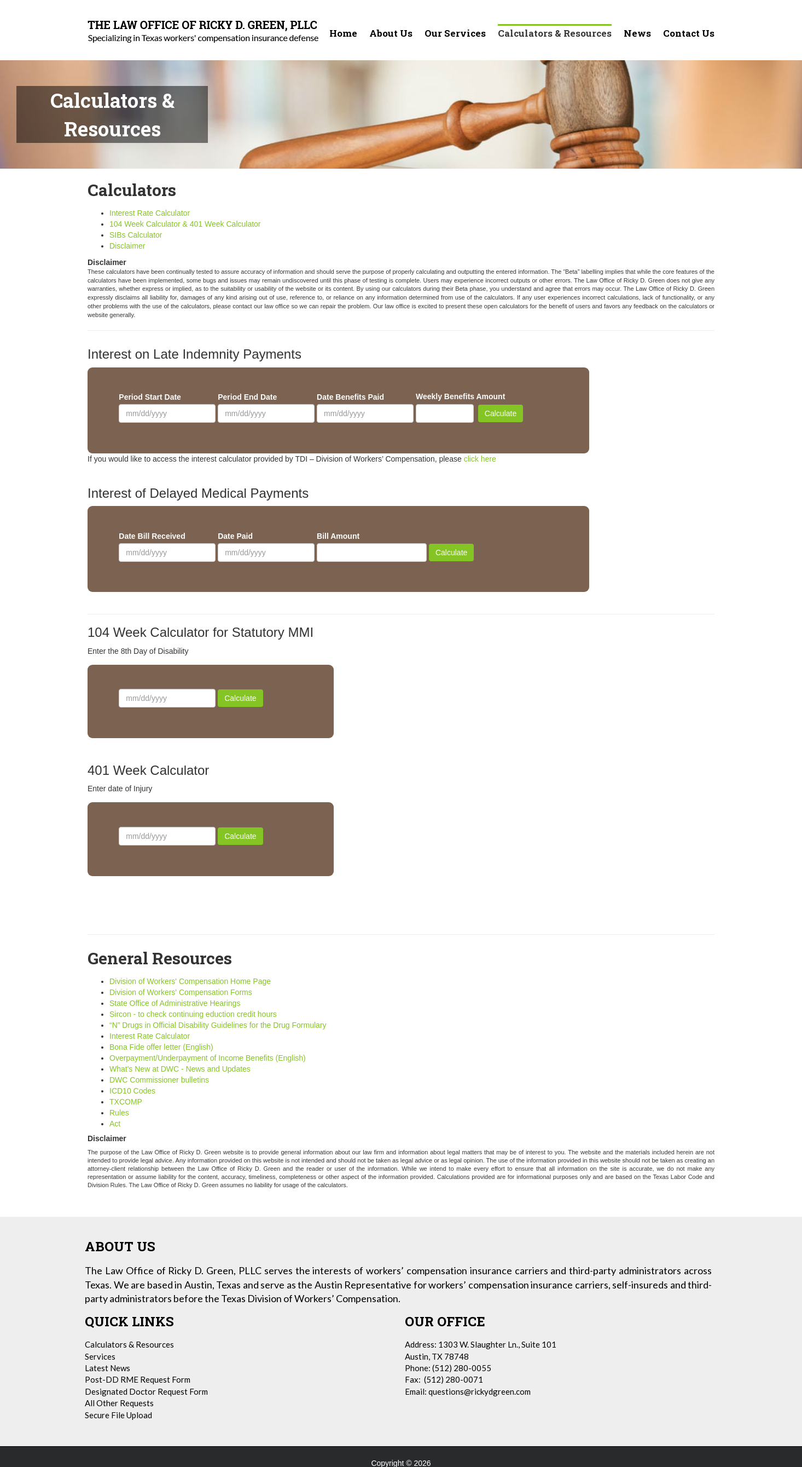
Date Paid (235, 536)
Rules (119, 1112)
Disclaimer (127, 245)
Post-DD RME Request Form (137, 1379)
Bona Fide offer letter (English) (161, 1047)
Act (114, 1123)
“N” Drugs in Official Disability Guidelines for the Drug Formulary (218, 1025)
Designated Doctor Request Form (146, 1391)
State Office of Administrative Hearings (174, 1003)
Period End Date (247, 397)
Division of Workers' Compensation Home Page (190, 981)
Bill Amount (338, 536)
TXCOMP (125, 1101)
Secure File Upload (118, 1415)
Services (100, 1356)
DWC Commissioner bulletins (159, 1079)
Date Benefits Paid (350, 397)
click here (480, 459)
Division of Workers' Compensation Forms (180, 992)
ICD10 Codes (132, 1090)
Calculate (500, 413)
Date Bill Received (152, 536)
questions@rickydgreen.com (479, 1391)
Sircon (193, 1014)
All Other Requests (119, 1403)
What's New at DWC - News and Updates (180, 1069)
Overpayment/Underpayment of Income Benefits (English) (208, 1058)
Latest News (107, 1368)
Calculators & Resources (129, 1344)
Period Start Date (150, 397)
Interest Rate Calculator (149, 213)
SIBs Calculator (135, 235)
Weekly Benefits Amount (460, 396)
